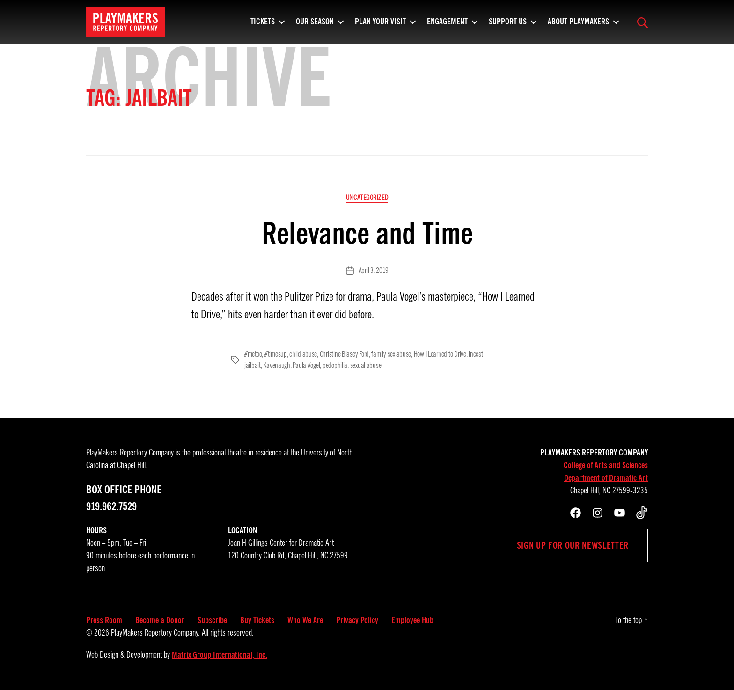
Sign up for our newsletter (573, 545)
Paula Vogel (306, 365)
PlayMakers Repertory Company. (155, 633)
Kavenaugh (276, 365)
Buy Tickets (257, 620)
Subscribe (212, 620)
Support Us (508, 26)
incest (476, 354)
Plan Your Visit (380, 26)
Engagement (447, 26)
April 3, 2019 (374, 270)
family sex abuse (391, 354)
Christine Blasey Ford (344, 354)
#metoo (253, 354)
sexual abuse (366, 365)
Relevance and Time (367, 233)
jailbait (252, 365)
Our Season (315, 26)
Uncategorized (367, 197)
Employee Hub (412, 620)
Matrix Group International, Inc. (219, 655)
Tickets (262, 26)
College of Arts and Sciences (606, 465)
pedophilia (335, 365)
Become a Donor (159, 620)
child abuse (303, 354)
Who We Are (305, 620)
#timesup (275, 354)
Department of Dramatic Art (606, 478)
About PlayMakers (578, 26)
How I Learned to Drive (440, 354)
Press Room (104, 620)
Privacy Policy (357, 620)
